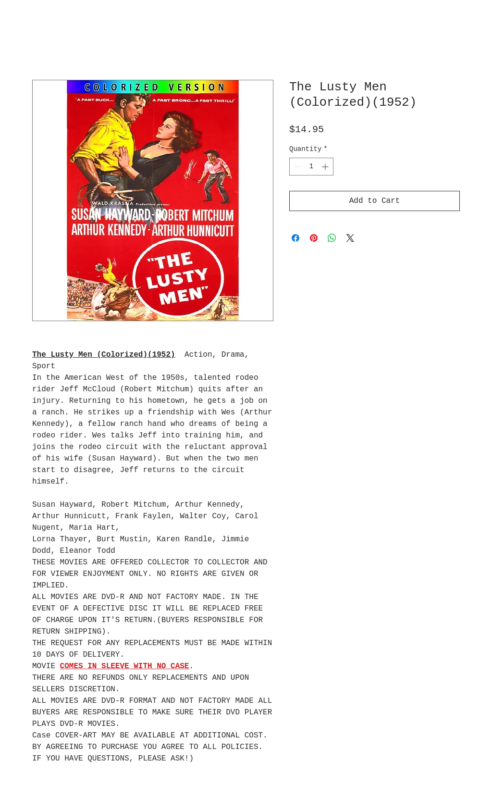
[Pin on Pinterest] (314, 238)
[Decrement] (297, 166)
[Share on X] (350, 238)
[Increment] (326, 166)
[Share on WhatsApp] (332, 238)
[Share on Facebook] (295, 238)
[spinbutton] (311, 166)
